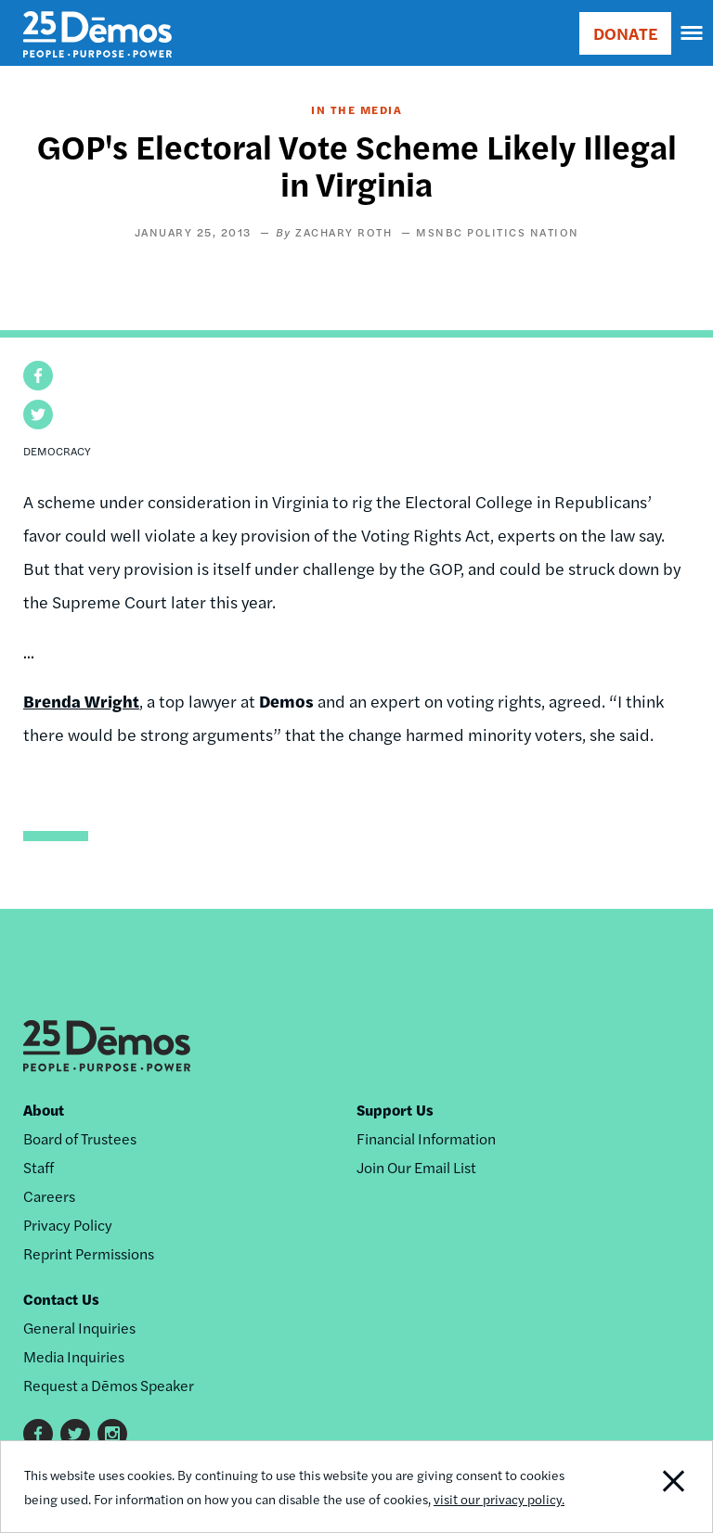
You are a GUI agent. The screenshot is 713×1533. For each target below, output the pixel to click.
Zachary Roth (345, 232)
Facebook (38, 1434)
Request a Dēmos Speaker (108, 1385)
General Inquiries (79, 1327)
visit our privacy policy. (499, 1498)
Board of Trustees (79, 1138)
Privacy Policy (67, 1224)
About (43, 1109)
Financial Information (426, 1138)
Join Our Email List (416, 1167)
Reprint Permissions (88, 1253)
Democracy (57, 450)
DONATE (625, 33)
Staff (38, 1167)
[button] (38, 375)
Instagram (112, 1434)
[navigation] (692, 33)
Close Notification (644, 1486)
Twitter (75, 1434)
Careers (49, 1196)
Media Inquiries (73, 1356)
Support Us (395, 1109)
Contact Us (61, 1298)
